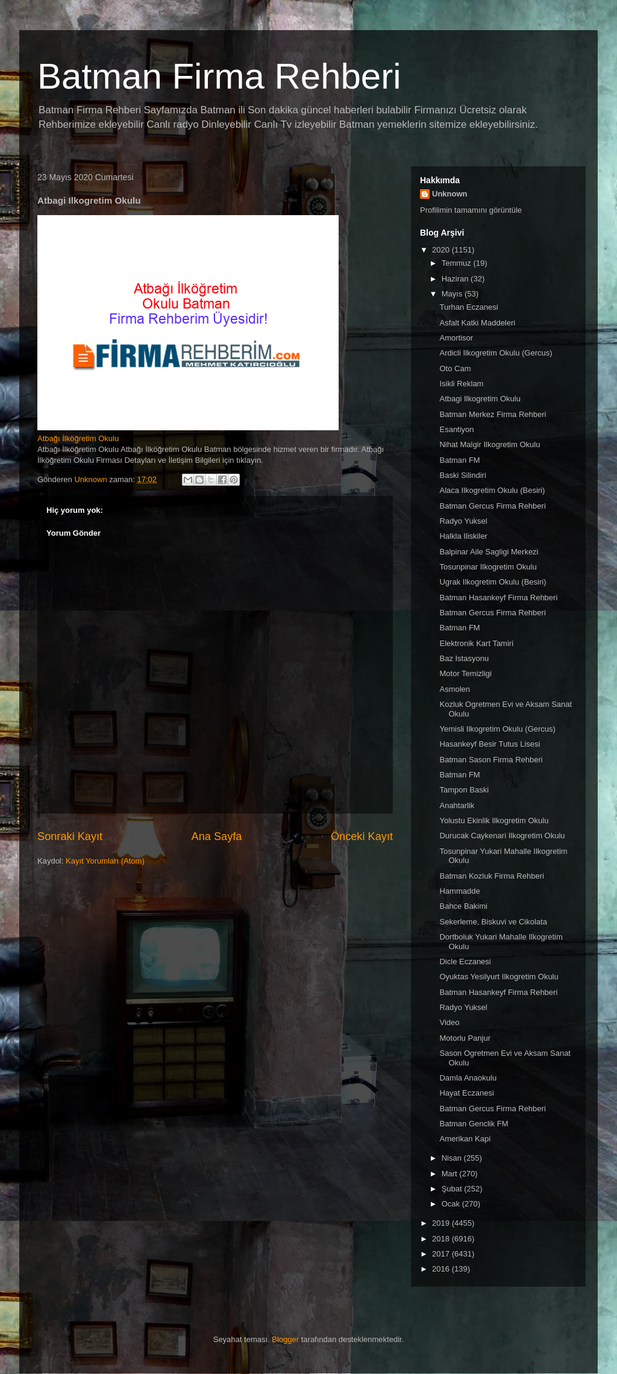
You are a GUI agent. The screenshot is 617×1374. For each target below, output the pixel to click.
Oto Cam (455, 368)
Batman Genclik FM (473, 1123)
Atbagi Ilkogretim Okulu (479, 398)
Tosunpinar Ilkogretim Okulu (487, 566)
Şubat (453, 1188)
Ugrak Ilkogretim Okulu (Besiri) (492, 581)
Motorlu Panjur (464, 1038)
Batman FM (459, 460)
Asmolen (454, 689)
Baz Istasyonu (464, 658)
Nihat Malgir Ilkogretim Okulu (489, 444)
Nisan (453, 1157)
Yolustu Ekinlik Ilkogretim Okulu (493, 820)
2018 (442, 1238)
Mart (451, 1173)
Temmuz (458, 263)
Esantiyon (456, 429)
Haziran (456, 278)
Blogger (285, 1339)
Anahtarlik (456, 805)
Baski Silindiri (462, 475)
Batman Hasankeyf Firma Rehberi (498, 597)
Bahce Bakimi (463, 906)
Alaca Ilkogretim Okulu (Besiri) (492, 490)
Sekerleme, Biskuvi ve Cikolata (493, 921)
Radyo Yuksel (463, 520)
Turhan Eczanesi (468, 307)
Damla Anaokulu (467, 1077)
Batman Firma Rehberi (219, 76)
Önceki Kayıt (362, 836)
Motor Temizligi (465, 673)
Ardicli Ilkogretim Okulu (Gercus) (495, 352)
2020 (442, 249)
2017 (442, 1253)
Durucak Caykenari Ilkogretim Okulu (502, 835)
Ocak (452, 1203)
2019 (442, 1223)
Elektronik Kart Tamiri (476, 643)
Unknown (450, 193)
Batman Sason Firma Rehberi (490, 759)
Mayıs (453, 293)
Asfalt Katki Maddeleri (477, 322)
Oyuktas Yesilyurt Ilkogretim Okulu (498, 976)
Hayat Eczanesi (466, 1092)
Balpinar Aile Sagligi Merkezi (488, 551)
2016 (442, 1268)
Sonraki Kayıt (69, 836)
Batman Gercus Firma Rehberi (492, 505)
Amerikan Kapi (464, 1138)
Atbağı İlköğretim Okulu (78, 438)
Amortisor (456, 337)
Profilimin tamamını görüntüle (471, 210)
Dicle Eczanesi (464, 961)
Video (449, 1022)
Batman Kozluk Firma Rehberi (491, 875)
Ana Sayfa (217, 836)
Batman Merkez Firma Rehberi (492, 414)
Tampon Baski (464, 789)
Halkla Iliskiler (463, 536)
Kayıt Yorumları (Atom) (105, 860)
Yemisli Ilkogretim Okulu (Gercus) (497, 728)
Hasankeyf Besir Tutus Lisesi (489, 743)
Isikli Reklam (461, 383)
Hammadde (459, 891)
